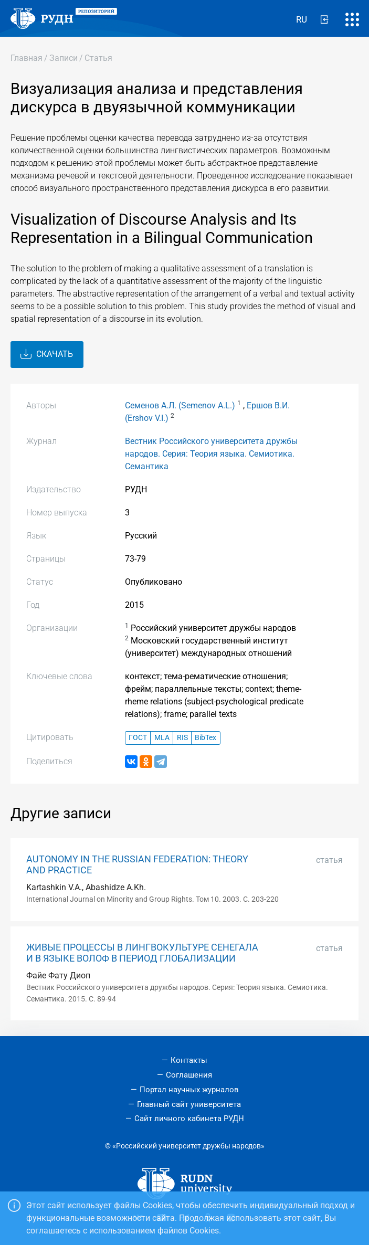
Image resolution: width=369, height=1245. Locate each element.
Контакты (189, 1060)
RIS (182, 737)
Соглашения (189, 1075)
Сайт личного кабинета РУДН (189, 1118)
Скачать (46, 354)
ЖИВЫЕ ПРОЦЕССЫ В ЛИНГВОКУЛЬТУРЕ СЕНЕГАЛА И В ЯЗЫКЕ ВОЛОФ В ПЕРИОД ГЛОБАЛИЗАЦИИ (142, 953)
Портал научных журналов (189, 1089)
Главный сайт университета (189, 1104)
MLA (162, 737)
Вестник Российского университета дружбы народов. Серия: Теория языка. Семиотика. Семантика (211, 453)
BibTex (205, 737)
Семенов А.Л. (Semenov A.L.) (180, 405)
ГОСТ (138, 737)
